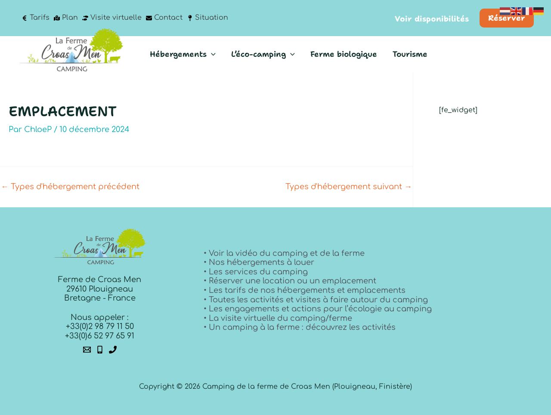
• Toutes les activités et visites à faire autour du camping (316, 299)
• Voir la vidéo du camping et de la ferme (284, 253)
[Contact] (164, 18)
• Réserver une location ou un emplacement (290, 281)
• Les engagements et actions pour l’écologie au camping (318, 308)
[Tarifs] (36, 18)
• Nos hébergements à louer (259, 262)
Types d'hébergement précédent (70, 187)
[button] (432, 19)
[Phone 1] (100, 350)
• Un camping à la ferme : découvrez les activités (300, 327)
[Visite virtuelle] (112, 18)
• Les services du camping (256, 271)
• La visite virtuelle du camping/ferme (278, 318)
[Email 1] (87, 350)
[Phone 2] (113, 350)
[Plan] (66, 18)
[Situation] (207, 18)
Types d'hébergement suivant (348, 187)
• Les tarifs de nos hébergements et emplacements (305, 290)
